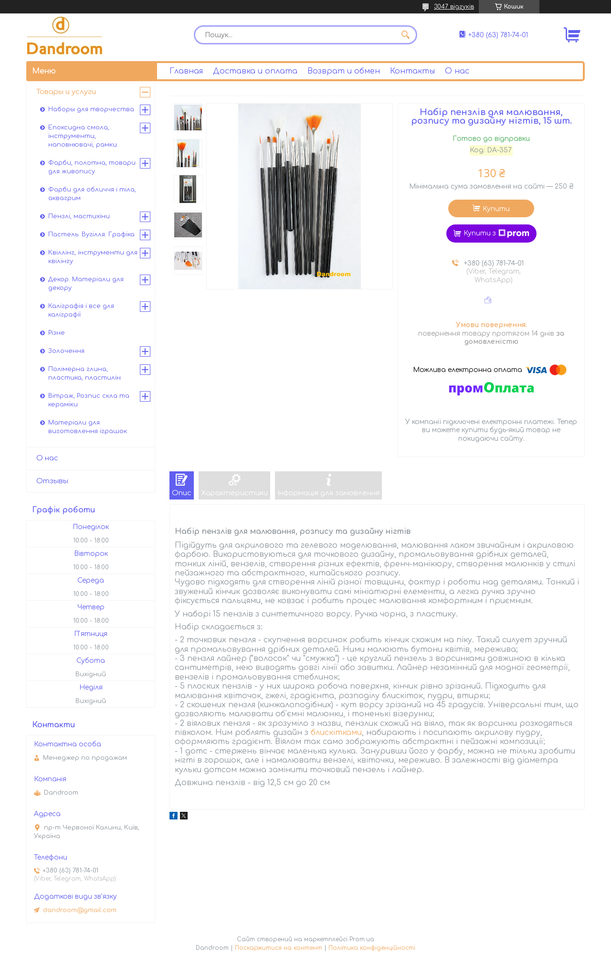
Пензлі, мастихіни (79, 216)
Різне (56, 333)
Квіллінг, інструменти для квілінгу (92, 257)
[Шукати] (405, 34)
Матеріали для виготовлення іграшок (87, 427)
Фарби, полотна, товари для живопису (92, 167)
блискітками (336, 732)
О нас (457, 71)
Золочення (66, 351)
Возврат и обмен (343, 71)
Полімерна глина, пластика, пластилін (84, 373)
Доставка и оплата (255, 71)
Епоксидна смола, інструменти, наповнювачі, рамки (82, 136)
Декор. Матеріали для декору (86, 283)
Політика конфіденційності (371, 948)
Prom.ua (361, 939)
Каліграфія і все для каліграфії (81, 310)
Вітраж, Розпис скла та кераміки (88, 400)
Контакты (412, 71)
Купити (496, 209)
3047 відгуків (454, 6)
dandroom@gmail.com (79, 910)
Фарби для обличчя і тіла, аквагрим (92, 194)
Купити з (496, 233)
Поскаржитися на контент (278, 948)
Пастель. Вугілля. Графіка (91, 234)
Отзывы (52, 481)
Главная (186, 71)
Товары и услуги (66, 92)
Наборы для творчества (91, 109)
